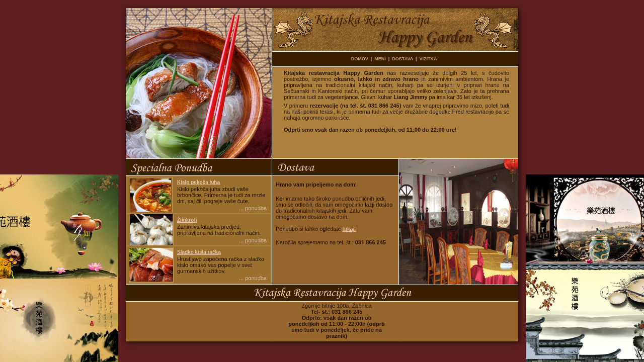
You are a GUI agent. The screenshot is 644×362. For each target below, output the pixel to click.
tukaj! (349, 229)
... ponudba (253, 208)
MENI (380, 58)
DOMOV (359, 58)
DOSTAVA (402, 58)
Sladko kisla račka (199, 252)
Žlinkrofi (187, 220)
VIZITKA (428, 58)
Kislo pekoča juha (198, 182)
